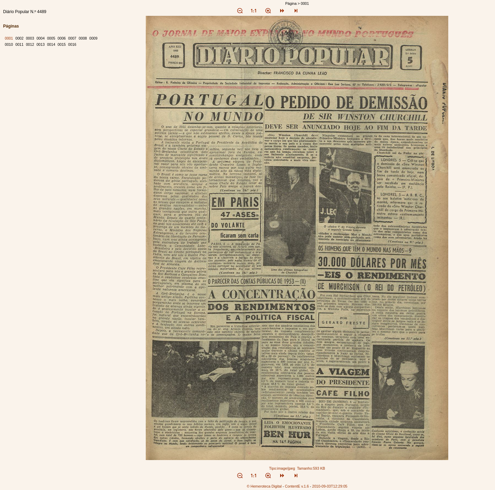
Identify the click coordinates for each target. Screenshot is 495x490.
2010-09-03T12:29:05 (330, 486)
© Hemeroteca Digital (264, 486)
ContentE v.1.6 (297, 486)
